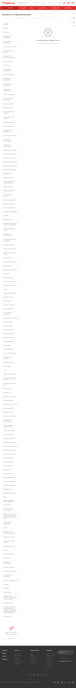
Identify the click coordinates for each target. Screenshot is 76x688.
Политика (32, 657)
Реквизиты (33, 659)
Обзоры (32, 655)
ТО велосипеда (18, 661)
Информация (34, 650)
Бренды (4, 659)
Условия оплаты (50, 653)
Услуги (4, 656)
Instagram (38, 675)
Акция (48, 667)
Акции (4, 653)
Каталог (5, 650)
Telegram (41, 675)
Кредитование (18, 655)
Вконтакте (30, 675)
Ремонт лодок (18, 653)
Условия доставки (50, 655)
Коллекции (49, 663)
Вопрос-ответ (49, 661)
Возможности (33, 661)
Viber (45, 675)
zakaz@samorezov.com (66, 661)
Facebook (34, 675)
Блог (31, 653)
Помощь (49, 650)
